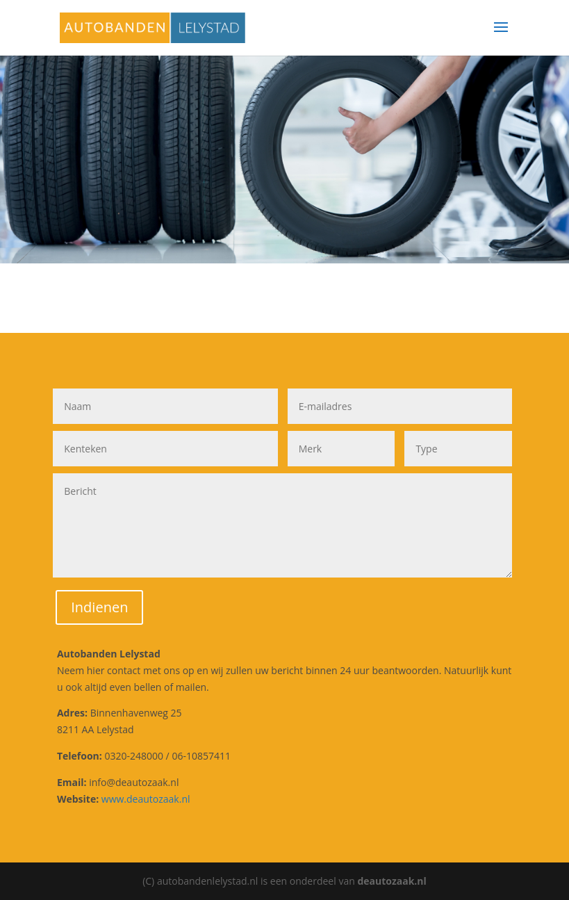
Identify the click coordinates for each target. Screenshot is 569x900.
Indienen (99, 607)
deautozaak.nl (391, 880)
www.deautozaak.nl (145, 798)
